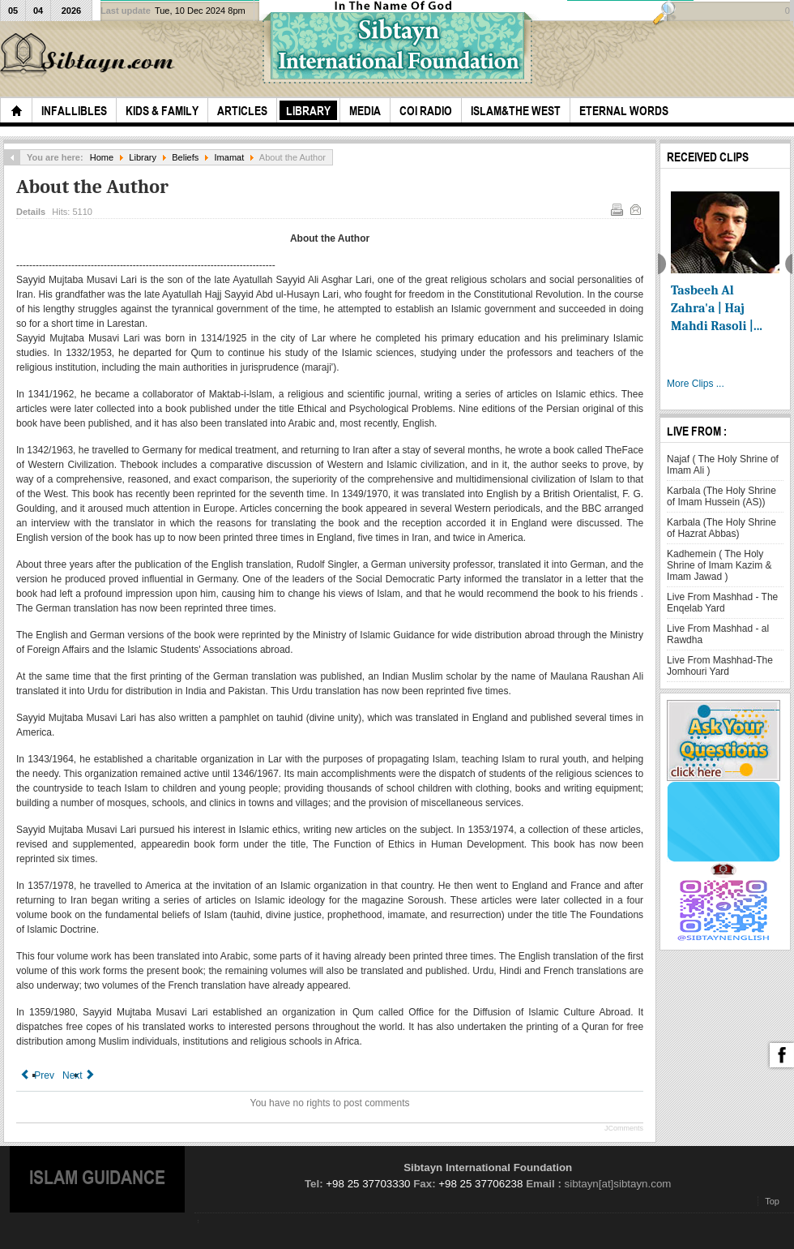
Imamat (230, 157)
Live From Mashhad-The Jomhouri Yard (720, 666)
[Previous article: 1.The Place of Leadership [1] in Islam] (37, 1075)
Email (634, 208)
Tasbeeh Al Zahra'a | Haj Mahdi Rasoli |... (716, 308)
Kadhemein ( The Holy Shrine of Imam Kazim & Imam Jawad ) (719, 565)
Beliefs (185, 157)
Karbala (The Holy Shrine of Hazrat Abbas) (721, 528)
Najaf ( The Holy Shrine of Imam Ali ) (723, 464)
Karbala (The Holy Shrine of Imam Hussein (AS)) (721, 496)
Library (142, 157)
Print (615, 208)
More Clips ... (695, 383)
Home (101, 157)
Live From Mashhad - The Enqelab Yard (722, 602)
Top (772, 1201)
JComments (623, 1128)
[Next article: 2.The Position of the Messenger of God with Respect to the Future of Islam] (79, 1075)
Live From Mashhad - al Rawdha (718, 634)
